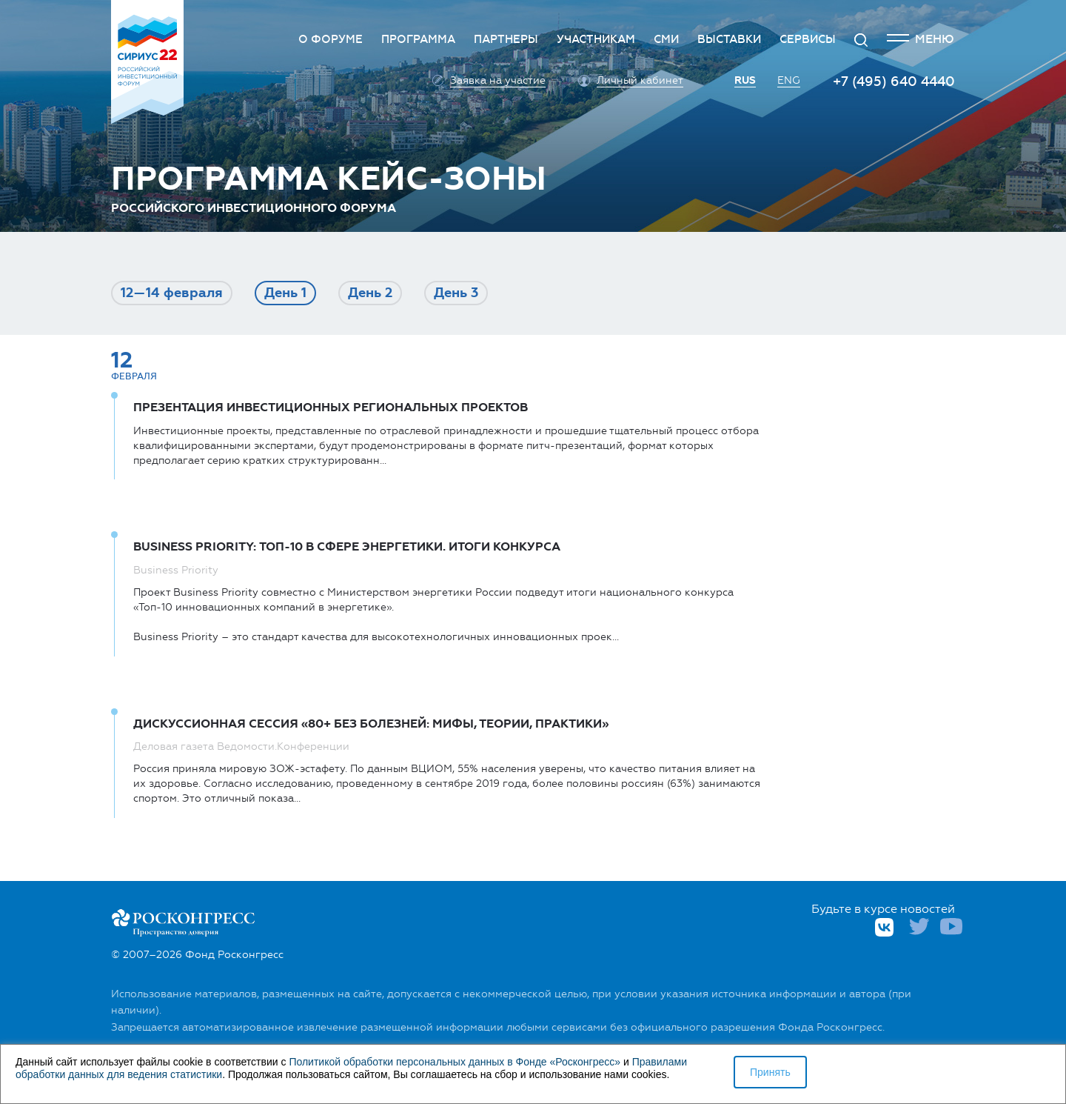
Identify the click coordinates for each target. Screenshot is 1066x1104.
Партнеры (506, 39)
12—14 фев (172, 293)
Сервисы (808, 39)
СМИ (666, 39)
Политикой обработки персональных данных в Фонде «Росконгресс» (454, 1062)
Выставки (729, 39)
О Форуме (330, 39)
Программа (418, 39)
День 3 (456, 293)
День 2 (370, 293)
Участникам (596, 39)
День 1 (285, 293)
